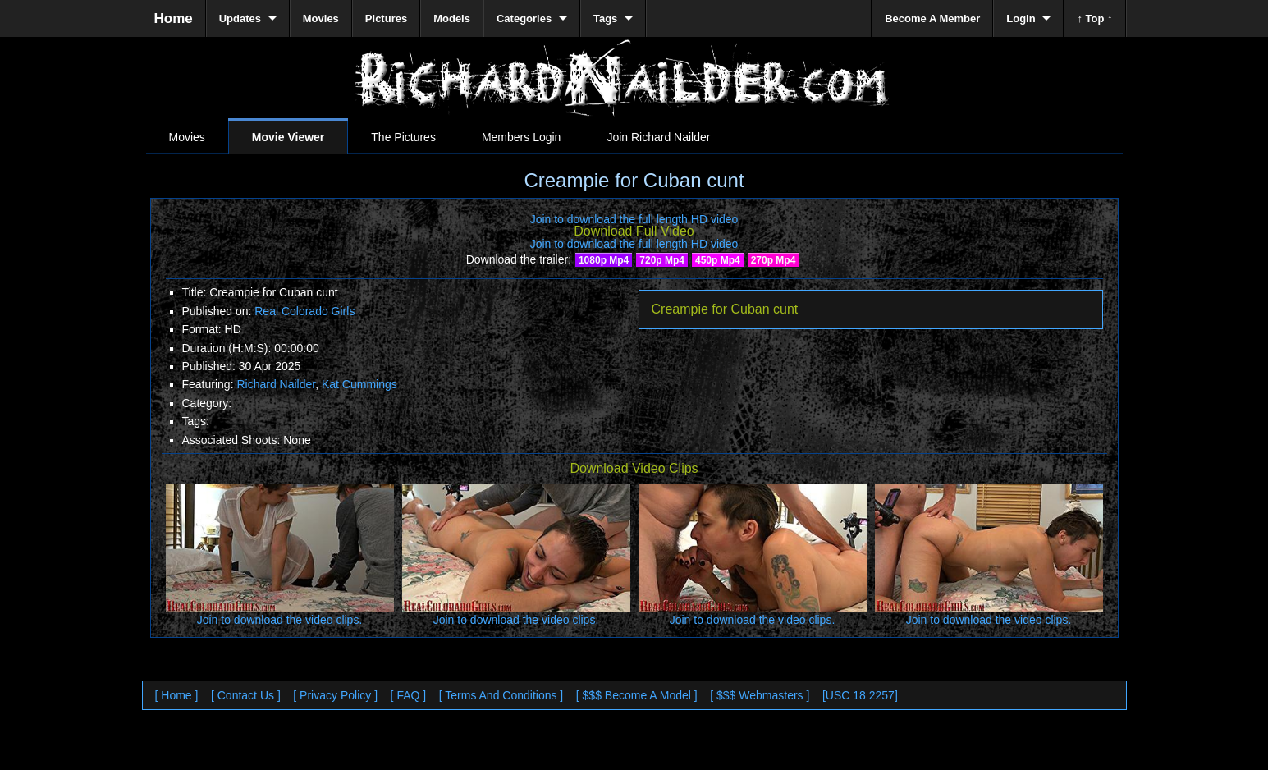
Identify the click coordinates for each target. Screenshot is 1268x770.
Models (451, 18)
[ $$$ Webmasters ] (759, 695)
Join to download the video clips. (280, 619)
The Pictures (403, 137)
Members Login (521, 137)
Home (173, 18)
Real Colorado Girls (304, 311)
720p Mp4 (661, 260)
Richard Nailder (275, 384)
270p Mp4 (773, 260)
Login (1020, 18)
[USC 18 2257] (860, 695)
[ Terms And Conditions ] (501, 695)
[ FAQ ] (409, 695)
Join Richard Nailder (658, 137)
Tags (605, 18)
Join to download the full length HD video (634, 219)
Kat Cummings (359, 384)
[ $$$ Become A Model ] (637, 695)
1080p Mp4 (604, 260)
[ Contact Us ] (246, 695)
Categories (524, 18)
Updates (240, 18)
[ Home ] (177, 695)
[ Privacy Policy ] (335, 695)
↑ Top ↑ (1094, 18)
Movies (187, 137)
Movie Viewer (288, 137)
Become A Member (932, 18)
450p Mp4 (717, 260)
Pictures (386, 18)
